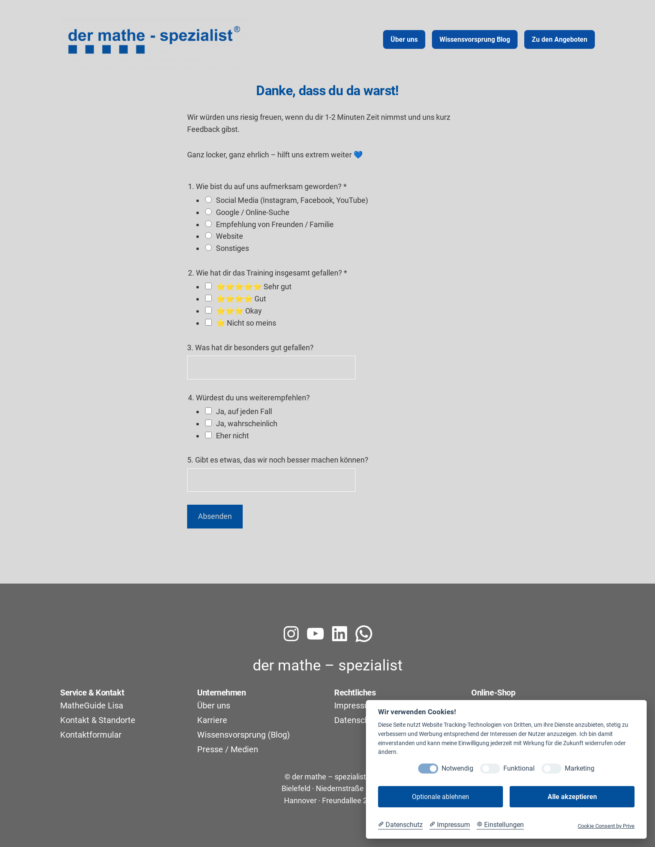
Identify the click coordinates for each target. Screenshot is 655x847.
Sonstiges (232, 248)
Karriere (212, 720)
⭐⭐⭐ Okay (239, 310)
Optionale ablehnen (440, 797)
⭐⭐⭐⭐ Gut (241, 298)
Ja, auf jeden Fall (244, 411)
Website (229, 236)
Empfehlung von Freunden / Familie (275, 224)
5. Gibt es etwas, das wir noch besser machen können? (277, 459)
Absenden (215, 516)
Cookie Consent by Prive (606, 826)
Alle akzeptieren (572, 797)
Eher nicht (232, 435)
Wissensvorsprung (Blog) (243, 735)
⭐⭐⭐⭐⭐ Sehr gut (254, 286)
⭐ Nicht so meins (246, 323)
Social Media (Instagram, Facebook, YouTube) (292, 200)
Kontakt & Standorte (97, 720)
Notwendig (457, 768)
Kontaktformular (91, 735)
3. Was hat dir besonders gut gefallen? (250, 347)
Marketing (579, 768)
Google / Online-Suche (252, 212)
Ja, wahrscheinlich (246, 423)
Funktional (519, 768)
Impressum (355, 705)
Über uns (213, 705)
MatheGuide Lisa (91, 705)
